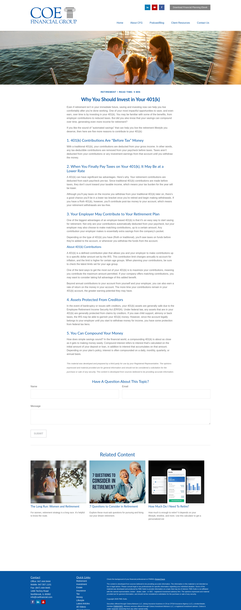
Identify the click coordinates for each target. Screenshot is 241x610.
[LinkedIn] (147, 7)
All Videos (81, 607)
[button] (119, 22)
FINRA (116, 606)
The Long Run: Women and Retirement (55, 506)
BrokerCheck (160, 579)
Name (34, 386)
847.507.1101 (44, 584)
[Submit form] (38, 433)
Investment (81, 584)
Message (36, 406)
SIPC (121, 606)
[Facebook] (161, 7)
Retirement (81, 581)
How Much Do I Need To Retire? (168, 506)
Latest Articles (83, 603)
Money (79, 597)
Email (125, 386)
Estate (79, 587)
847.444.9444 (44, 581)
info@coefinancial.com (41, 597)
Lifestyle (80, 600)
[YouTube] (154, 7)
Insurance (81, 590)
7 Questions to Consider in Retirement (113, 506)
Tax (78, 594)
